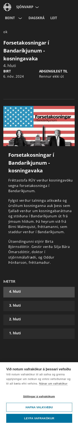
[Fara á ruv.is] (7, 7)
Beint (10, 18)
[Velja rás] (20, 18)
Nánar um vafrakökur (53, 383)
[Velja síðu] (37, 7)
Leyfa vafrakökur (39, 418)
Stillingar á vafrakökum (39, 396)
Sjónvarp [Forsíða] (24, 7)
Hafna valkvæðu (39, 407)
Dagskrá (36, 18)
